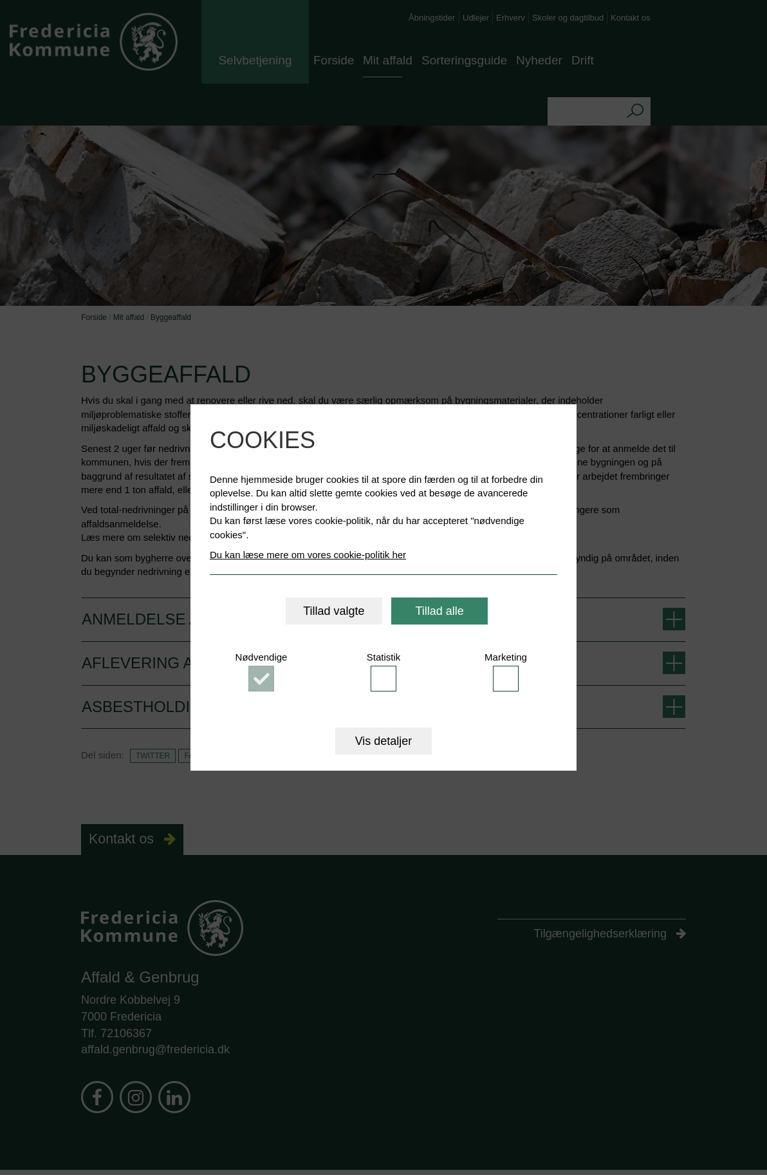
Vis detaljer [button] (383, 741)
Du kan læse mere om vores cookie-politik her (308, 554)
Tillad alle (439, 611)
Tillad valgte (333, 611)
